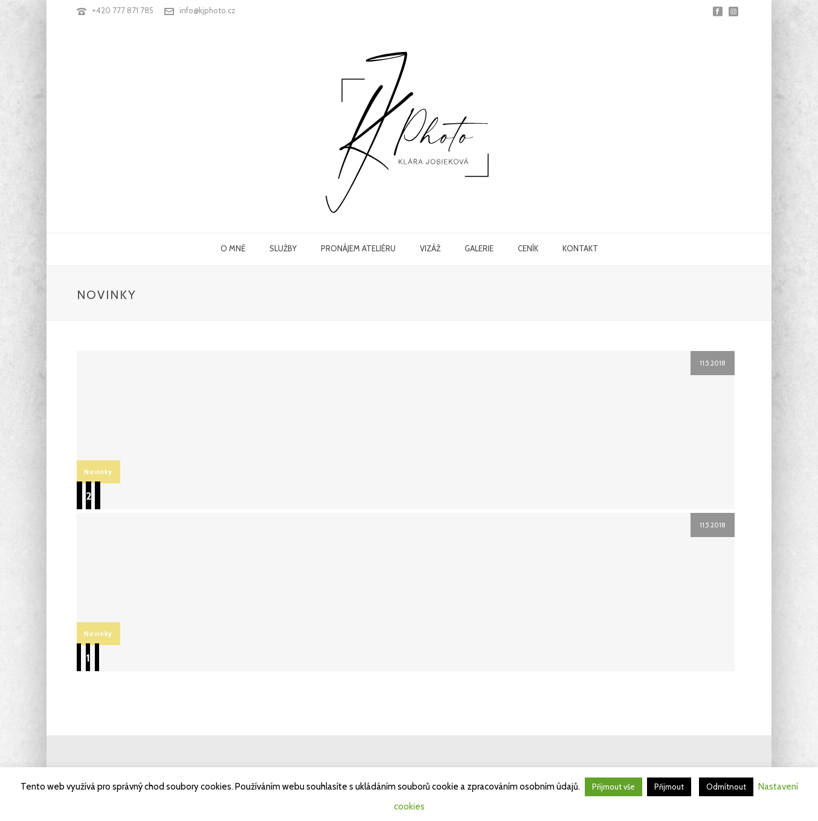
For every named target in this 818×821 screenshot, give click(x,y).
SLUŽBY (283, 248)
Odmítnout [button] (726, 786)
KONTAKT (580, 248)
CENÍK (528, 248)
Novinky (98, 472)
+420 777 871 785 (122, 10)
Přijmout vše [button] (613, 786)
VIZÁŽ (430, 248)
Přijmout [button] (669, 786)
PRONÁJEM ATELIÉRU (358, 248)
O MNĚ (233, 248)
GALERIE (479, 248)
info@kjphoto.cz (207, 10)
